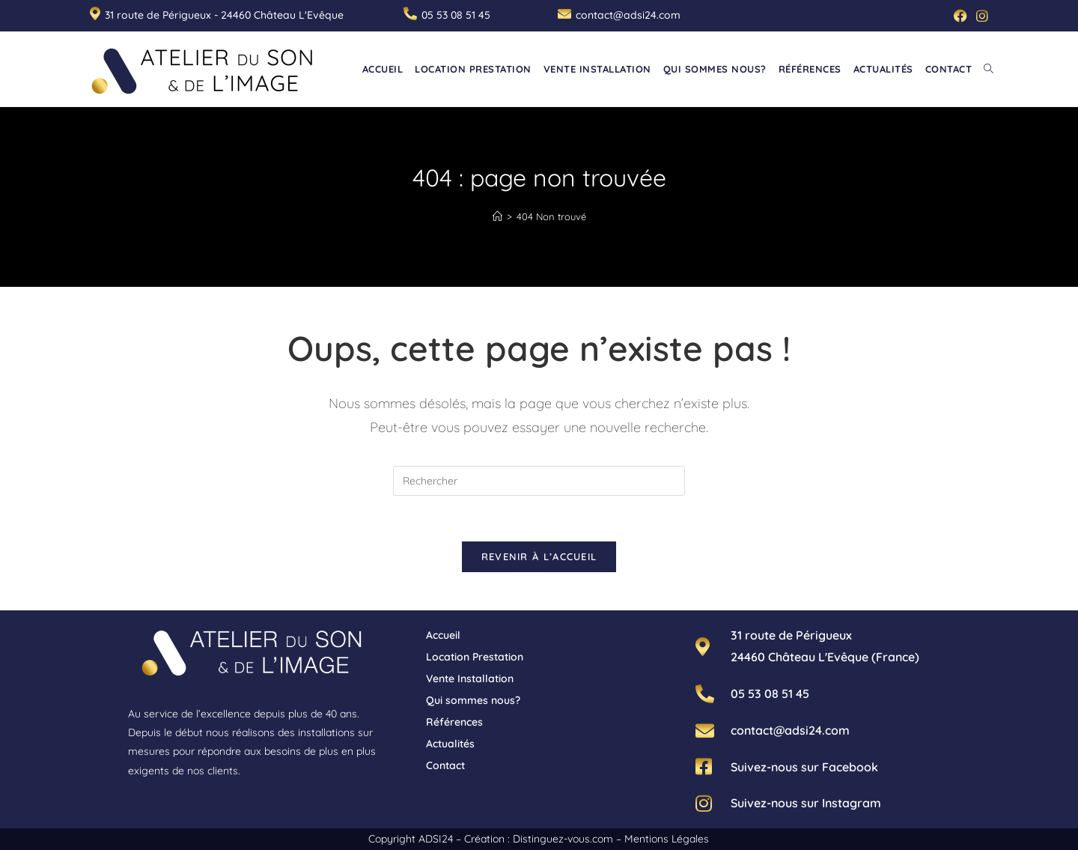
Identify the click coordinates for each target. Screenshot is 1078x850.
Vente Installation (470, 678)
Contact (445, 765)
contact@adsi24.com (628, 15)
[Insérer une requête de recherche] (539, 481)
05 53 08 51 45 (455, 15)
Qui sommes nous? (473, 700)
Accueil (443, 635)
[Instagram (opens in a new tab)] (980, 15)
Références (454, 722)
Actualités (450, 743)
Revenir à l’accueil (539, 556)
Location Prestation (474, 657)
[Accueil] (497, 216)
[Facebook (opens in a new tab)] (960, 15)
